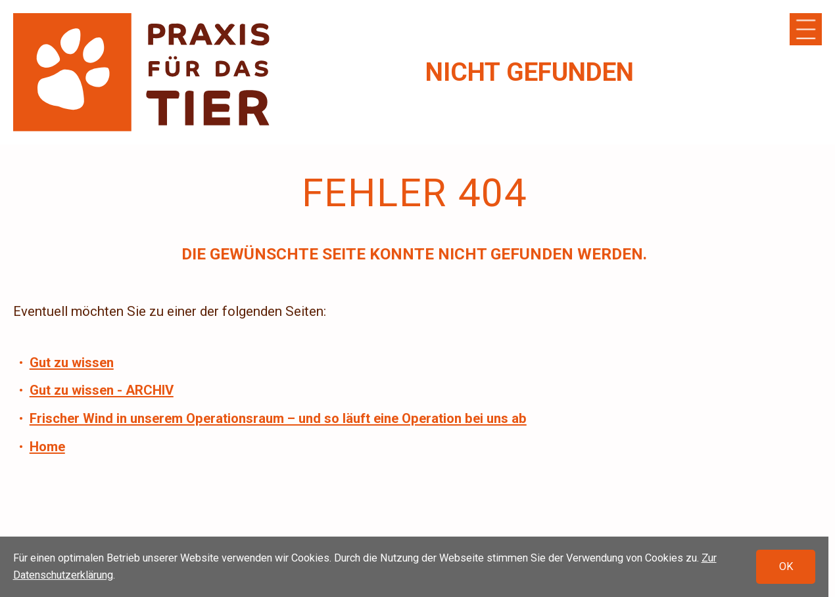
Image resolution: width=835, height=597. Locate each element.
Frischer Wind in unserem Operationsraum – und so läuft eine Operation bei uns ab (278, 418)
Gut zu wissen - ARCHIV (102, 390)
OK (786, 567)
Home (47, 446)
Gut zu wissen (72, 362)
